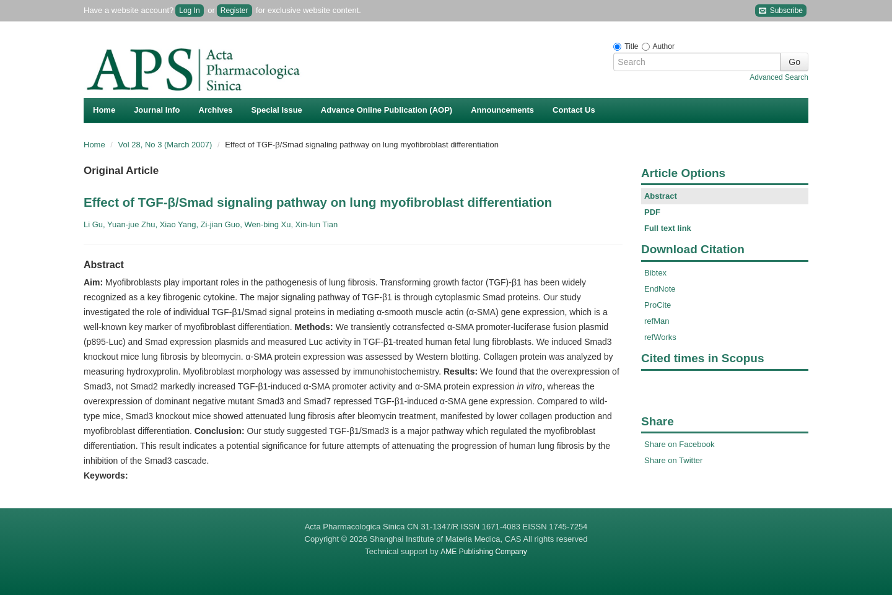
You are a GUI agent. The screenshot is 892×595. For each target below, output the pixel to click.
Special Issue (276, 110)
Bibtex (655, 272)
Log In (189, 10)
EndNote (660, 288)
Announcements (502, 110)
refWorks (660, 337)
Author (664, 46)
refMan (656, 321)
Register (234, 10)
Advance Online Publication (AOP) (386, 110)
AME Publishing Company (483, 551)
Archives (216, 110)
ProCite (657, 305)
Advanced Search (779, 77)
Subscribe (781, 10)
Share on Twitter (673, 460)
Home (104, 110)
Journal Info (157, 110)
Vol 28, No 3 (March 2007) (166, 144)
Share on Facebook (679, 444)
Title (631, 46)
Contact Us (574, 110)
